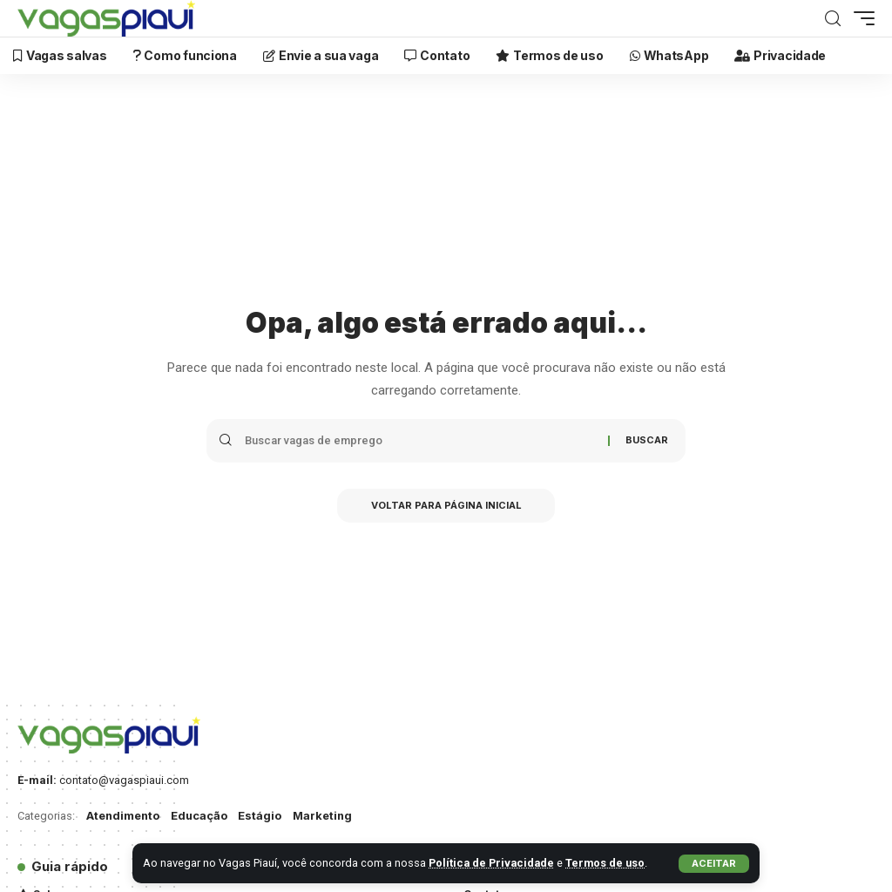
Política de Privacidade (492, 862)
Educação (201, 815)
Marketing (325, 815)
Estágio (262, 815)
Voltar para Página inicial (446, 506)
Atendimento (123, 815)
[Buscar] (833, 18)
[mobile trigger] (860, 18)
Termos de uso (606, 862)
